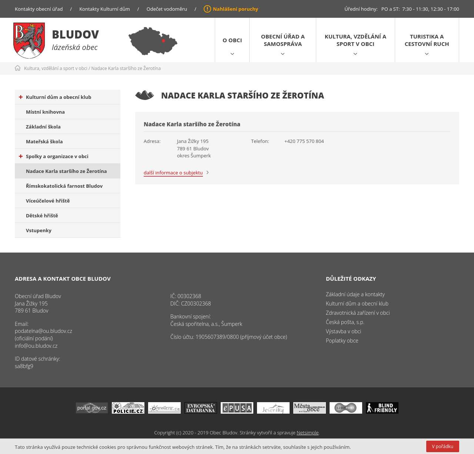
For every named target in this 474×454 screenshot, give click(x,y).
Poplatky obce (342, 340)
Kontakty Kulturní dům (104, 9)
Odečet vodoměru (167, 9)
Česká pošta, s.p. (345, 322)
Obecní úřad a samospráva (283, 40)
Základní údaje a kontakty (355, 294)
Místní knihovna (45, 112)
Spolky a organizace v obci (54, 156)
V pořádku (442, 446)
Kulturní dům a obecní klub (55, 97)
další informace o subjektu (173, 172)
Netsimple (307, 432)
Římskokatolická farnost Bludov (64, 186)
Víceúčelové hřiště (48, 200)
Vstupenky (38, 230)
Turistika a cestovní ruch (427, 40)
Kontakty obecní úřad (39, 9)
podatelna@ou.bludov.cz (43, 330)
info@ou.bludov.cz (36, 345)
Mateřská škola (44, 141)
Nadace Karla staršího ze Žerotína (126, 68)
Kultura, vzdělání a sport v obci (355, 40)
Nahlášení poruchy (235, 9)
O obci (232, 40)
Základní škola (43, 126)
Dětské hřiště (42, 215)
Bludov (75, 34)
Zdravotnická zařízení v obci (358, 312)
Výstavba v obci (343, 331)
